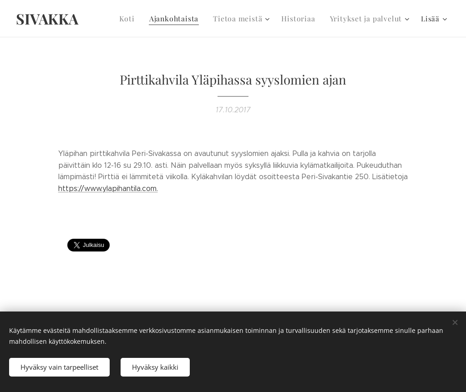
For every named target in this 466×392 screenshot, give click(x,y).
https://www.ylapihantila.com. (108, 188)
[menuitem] (138, 18)
